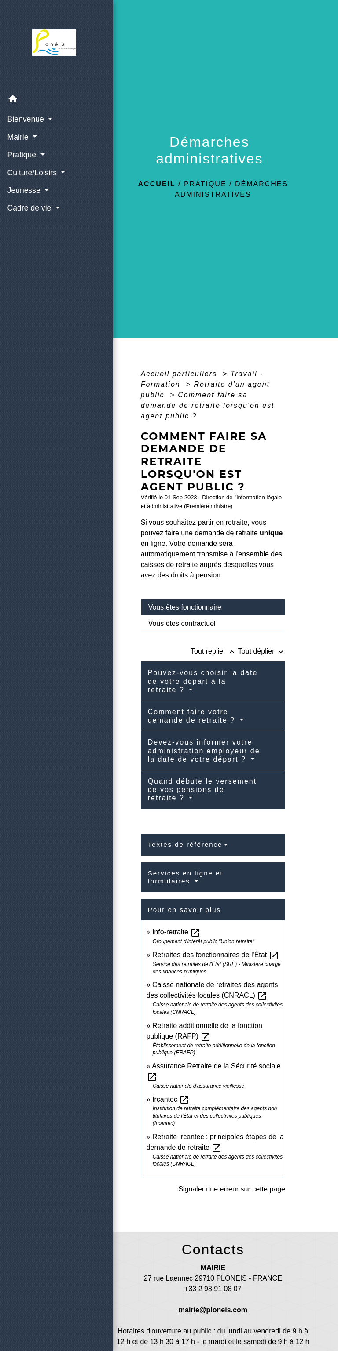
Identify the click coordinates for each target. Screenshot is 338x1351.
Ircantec (171, 1099)
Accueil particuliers (180, 374)
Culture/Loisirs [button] (32, 172)
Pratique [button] (22, 154)
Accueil (157, 184)
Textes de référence (185, 844)
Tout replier (214, 651)
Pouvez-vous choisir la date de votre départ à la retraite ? (203, 681)
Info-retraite (176, 932)
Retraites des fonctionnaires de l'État (215, 955)
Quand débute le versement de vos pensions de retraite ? (202, 789)
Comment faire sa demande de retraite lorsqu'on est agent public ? (208, 405)
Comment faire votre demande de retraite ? (193, 716)
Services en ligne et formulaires (185, 877)
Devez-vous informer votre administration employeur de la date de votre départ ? (204, 750)
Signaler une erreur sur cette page (231, 1189)
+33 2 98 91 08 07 (212, 1289)
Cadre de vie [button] (30, 207)
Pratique (205, 184)
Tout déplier (261, 651)
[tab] (213, 607)
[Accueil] (44, 45)
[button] (44, 100)
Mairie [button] (18, 136)
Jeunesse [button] (24, 189)
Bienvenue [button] (26, 118)
